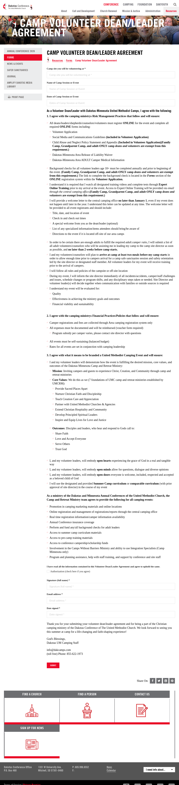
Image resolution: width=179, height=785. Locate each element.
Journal (11, 76)
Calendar (111, 738)
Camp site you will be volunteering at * (66, 68)
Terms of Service (12, 752)
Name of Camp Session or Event (63, 82)
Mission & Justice (131, 11)
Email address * (55, 594)
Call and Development (83, 11)
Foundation (145, 4)
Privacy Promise (31, 752)
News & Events (15, 63)
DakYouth (162, 4)
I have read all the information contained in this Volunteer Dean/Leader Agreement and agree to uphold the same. (103, 566)
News (109, 734)
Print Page (15, 97)
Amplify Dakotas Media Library (19, 84)
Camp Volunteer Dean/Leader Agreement (96, 60)
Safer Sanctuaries (17, 70)
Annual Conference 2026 (21, 51)
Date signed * (53, 608)
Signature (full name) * (58, 580)
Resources (171, 11)
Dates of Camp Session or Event (63, 96)
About (64, 11)
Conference (111, 4)
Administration (152, 11)
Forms (69, 60)
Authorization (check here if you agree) (70, 571)
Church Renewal (108, 11)
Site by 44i (170, 760)
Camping (128, 4)
